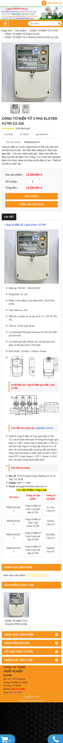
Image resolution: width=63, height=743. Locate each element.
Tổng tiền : (11, 187)
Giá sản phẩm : (14, 174)
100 (23, 128)
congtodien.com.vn (43, 428)
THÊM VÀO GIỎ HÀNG (31, 204)
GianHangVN (38, 701)
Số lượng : (11, 181)
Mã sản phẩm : (14, 142)
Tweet (24, 134)
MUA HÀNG (31, 196)
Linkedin (42, 134)
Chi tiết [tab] (9, 217)
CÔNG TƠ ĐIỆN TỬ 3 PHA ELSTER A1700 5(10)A (16, 624)
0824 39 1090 (18, 689)
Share (8, 134)
